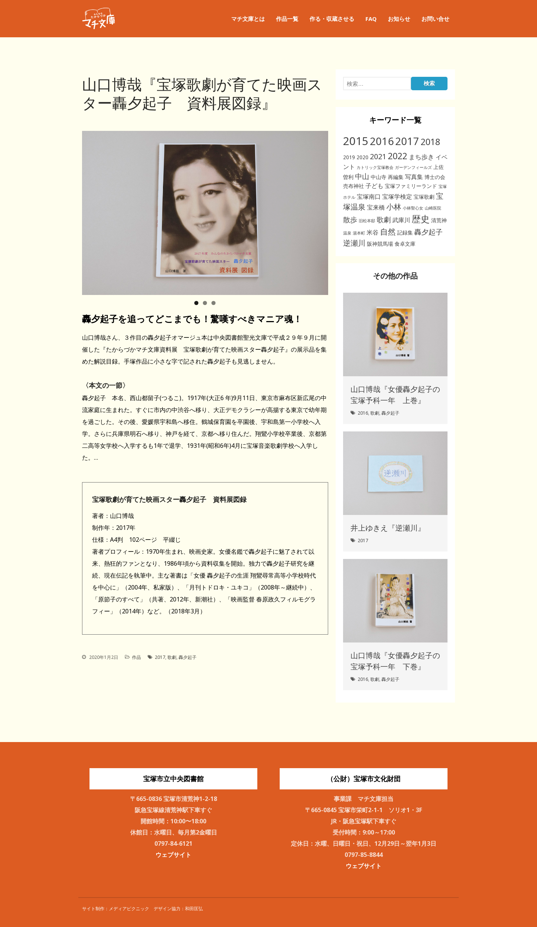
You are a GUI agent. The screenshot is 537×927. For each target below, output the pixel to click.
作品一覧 (287, 18)
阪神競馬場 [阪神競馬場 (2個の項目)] (380, 243)
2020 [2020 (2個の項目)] (362, 157)
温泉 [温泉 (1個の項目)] (347, 233)
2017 (160, 657)
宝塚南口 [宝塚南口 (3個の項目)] (369, 196)
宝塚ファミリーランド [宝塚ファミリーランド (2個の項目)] (411, 185)
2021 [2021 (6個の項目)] (378, 156)
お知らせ (399, 18)
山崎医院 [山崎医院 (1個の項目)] (433, 208)
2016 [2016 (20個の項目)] (382, 141)
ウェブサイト (173, 855)
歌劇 (171, 657)
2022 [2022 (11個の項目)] (397, 156)
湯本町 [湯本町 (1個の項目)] (359, 233)
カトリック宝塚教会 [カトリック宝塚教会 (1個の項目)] (375, 167)
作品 (136, 657)
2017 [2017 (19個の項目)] (407, 141)
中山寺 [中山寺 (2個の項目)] (378, 176)
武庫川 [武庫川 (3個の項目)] (401, 220)
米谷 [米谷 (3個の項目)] (373, 232)
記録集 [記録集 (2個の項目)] (405, 232)
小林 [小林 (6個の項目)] (393, 207)
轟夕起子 (188, 657)
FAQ (371, 18)
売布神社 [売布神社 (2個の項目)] (353, 185)
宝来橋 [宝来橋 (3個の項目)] (376, 207)
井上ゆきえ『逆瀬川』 (388, 528)
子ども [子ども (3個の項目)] (374, 186)
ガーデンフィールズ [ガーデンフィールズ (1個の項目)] (413, 167)
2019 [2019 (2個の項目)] (349, 157)
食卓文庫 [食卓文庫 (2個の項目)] (405, 243)
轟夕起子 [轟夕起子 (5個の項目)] (428, 231)
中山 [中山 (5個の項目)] (362, 176)
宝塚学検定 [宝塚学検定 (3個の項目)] (397, 196)
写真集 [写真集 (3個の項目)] (414, 177)
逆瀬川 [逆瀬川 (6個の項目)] (354, 243)
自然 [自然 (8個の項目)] (388, 231)
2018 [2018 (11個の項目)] (430, 142)
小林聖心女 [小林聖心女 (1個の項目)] (413, 208)
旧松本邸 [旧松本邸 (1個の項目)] (367, 220)
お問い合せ (435, 18)
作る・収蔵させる (332, 18)
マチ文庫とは (248, 18)
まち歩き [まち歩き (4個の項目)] (421, 157)
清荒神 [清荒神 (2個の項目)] (439, 220)
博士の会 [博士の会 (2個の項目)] (434, 176)
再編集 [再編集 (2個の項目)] (395, 176)
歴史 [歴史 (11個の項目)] (421, 219)
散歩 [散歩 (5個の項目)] (350, 219)
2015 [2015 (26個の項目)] (355, 140)
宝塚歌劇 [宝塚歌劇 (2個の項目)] (424, 196)
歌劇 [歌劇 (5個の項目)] (384, 219)
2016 (363, 413)
